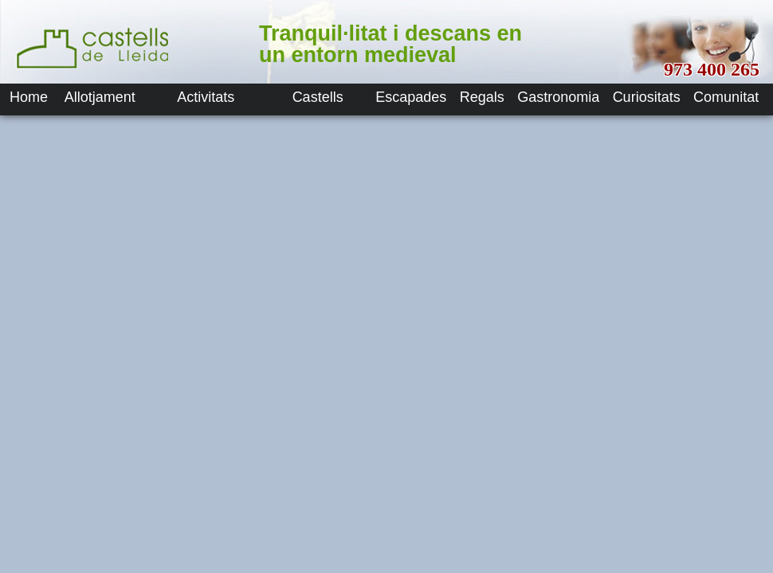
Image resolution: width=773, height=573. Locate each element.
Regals (482, 97)
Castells (317, 97)
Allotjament (100, 97)
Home (29, 97)
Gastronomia (558, 97)
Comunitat (726, 97)
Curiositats (647, 97)
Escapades (410, 97)
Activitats (205, 97)
